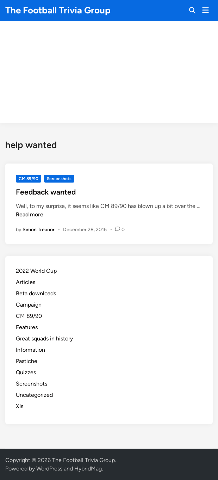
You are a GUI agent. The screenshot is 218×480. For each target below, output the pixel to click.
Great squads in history (44, 338)
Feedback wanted (46, 191)
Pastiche (26, 361)
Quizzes (26, 372)
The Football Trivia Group (58, 10)
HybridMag (88, 468)
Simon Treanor (39, 230)
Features (27, 327)
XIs (19, 406)
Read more (29, 214)
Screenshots (59, 178)
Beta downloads (36, 293)
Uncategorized (34, 395)
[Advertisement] (109, 74)
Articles (25, 282)
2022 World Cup (36, 270)
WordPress (49, 468)
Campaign (29, 304)
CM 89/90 (28, 178)
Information (30, 349)
